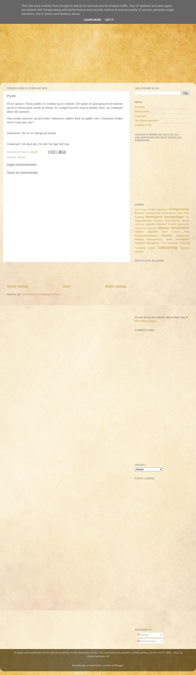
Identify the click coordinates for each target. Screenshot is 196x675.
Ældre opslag (115, 286)
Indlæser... (141, 334)
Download (140, 116)
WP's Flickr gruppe (145, 321)
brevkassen (169, 213)
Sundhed (140, 243)
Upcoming (167, 247)
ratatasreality (182, 235)
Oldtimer (139, 231)
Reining (139, 239)
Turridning (140, 248)
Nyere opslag (17, 286)
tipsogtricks (153, 243)
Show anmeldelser (177, 239)
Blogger (119, 665)
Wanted (184, 247)
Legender (150, 224)
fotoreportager (174, 216)
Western (139, 251)
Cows (180, 213)
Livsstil (172, 224)
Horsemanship (172, 220)
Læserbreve (183, 224)
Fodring (139, 217)
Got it (109, 20)
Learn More (92, 20)
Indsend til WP (143, 125)
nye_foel (152, 228)
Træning (184, 243)
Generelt (158, 220)
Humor (22, 157)
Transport (172, 243)
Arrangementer (179, 209)
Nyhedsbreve (180, 228)
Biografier (140, 213)
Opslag (142, 634)
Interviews (139, 224)
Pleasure (176, 232)
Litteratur (161, 224)
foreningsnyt (153, 216)
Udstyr (151, 247)
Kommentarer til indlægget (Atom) (40, 294)
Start (66, 286)
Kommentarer (146, 641)
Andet (151, 209)
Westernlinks (142, 111)
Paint (165, 231)
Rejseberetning (155, 239)
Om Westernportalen (146, 120)
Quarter (167, 235)
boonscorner (153, 213)
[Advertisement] (98, 56)
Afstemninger (141, 209)
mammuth (95, 665)
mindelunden (141, 228)
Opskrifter (153, 231)
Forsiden (140, 107)
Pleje (186, 231)
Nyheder (164, 228)
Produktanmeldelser (146, 235)
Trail (163, 243)
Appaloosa (161, 209)
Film (187, 213)
